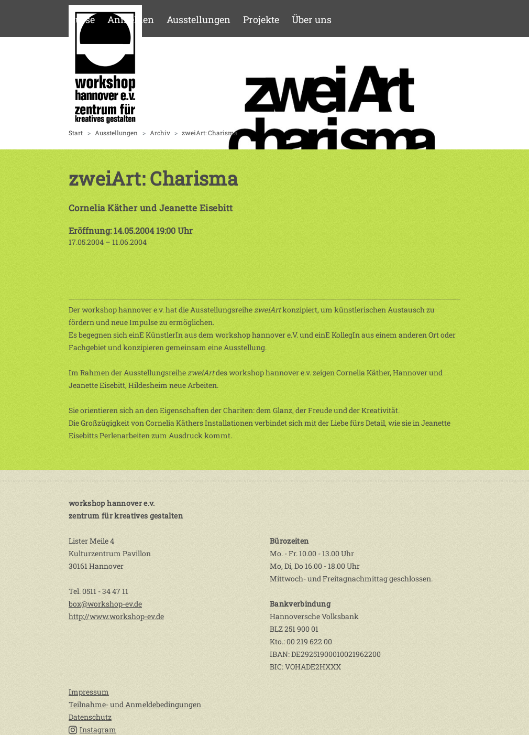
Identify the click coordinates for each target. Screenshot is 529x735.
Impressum (89, 692)
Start (76, 132)
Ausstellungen (198, 19)
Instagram (92, 729)
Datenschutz (90, 717)
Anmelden (130, 19)
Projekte (261, 19)
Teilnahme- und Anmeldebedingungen (135, 704)
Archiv (160, 132)
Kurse (82, 19)
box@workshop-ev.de (105, 604)
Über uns (312, 19)
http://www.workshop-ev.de (116, 616)
